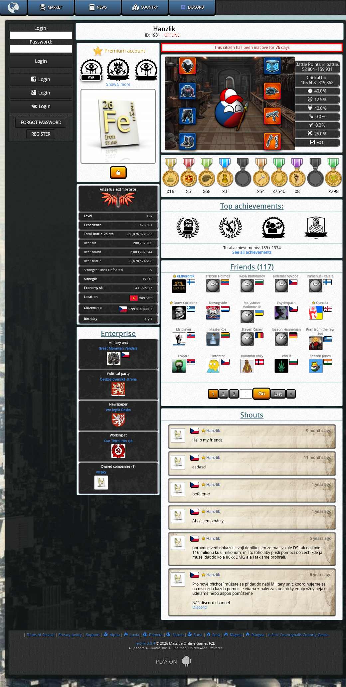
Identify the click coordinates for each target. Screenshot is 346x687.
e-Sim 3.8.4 (145, 643)
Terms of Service (40, 634)
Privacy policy (70, 634)
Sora (213, 634)
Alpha (112, 634)
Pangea (255, 634)
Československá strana (118, 380)
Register (40, 134)
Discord (199, 607)
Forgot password (41, 122)
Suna (195, 634)
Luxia (131, 634)
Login (40, 80)
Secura (175, 634)
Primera (152, 634)
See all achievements (251, 252)
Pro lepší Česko (118, 410)
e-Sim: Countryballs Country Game (298, 634)
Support (93, 634)
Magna (233, 634)
